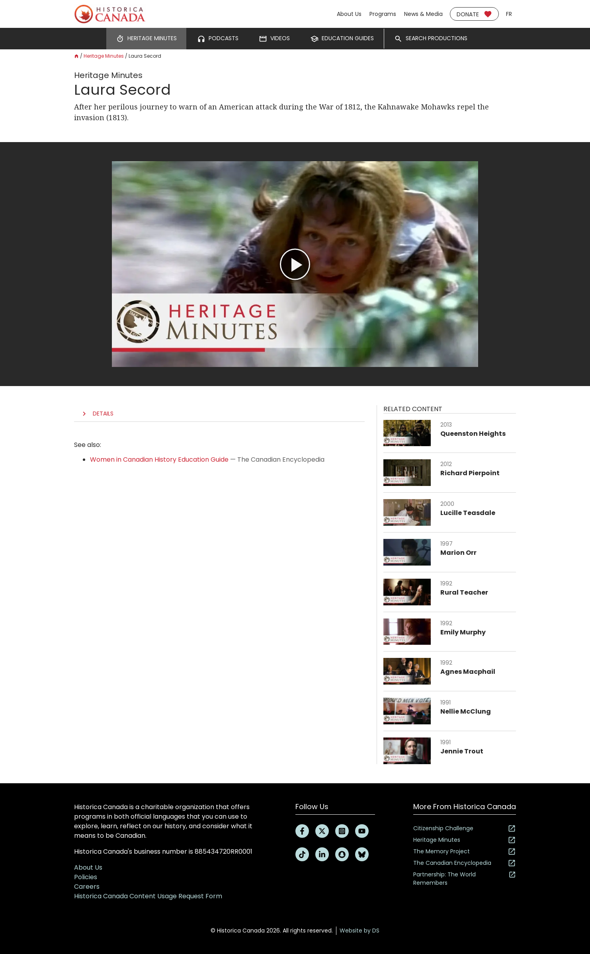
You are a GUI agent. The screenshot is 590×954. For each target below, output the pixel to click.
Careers (87, 886)
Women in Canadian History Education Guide (159, 459)
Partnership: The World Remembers (464, 878)
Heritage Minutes (104, 56)
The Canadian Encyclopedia (464, 863)
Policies (85, 877)
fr (509, 14)
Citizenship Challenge (464, 828)
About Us (349, 14)
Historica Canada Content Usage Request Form (148, 896)
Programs (382, 14)
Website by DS (359, 930)
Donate (474, 14)
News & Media (423, 14)
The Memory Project (464, 851)
